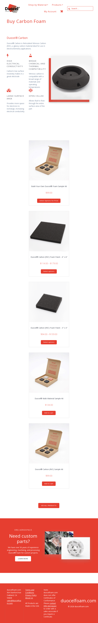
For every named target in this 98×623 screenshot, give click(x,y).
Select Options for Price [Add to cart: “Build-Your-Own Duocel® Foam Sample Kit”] (49, 201)
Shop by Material (37, 4)
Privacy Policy (30, 595)
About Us (29, 598)
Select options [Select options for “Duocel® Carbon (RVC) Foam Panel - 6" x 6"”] (48, 271)
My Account (50, 11)
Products (57, 4)
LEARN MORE (23, 559)
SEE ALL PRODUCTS (48, 505)
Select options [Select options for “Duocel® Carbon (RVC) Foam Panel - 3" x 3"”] (48, 342)
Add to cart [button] (48, 413)
